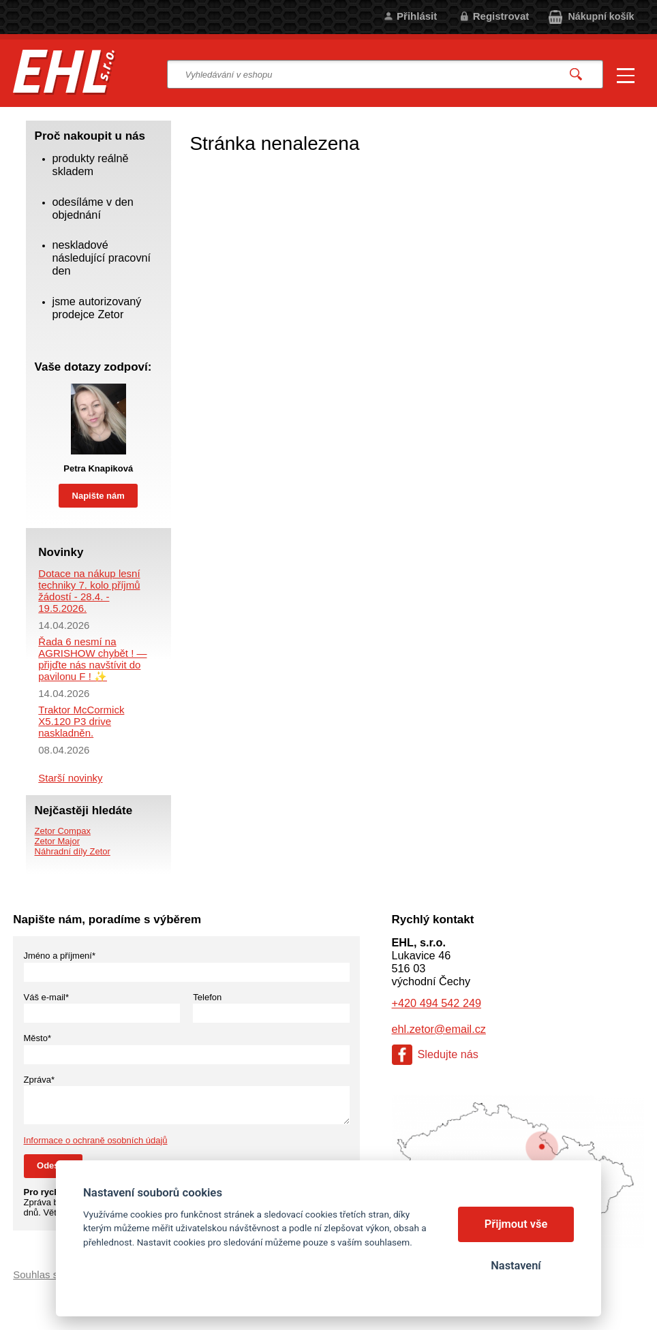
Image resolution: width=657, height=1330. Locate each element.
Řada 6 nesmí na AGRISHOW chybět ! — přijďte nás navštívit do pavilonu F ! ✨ (92, 659)
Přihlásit (417, 16)
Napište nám (98, 496)
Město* (37, 1038)
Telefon (207, 997)
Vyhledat (576, 74)
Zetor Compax (63, 831)
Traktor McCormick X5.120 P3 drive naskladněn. (81, 721)
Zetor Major (57, 841)
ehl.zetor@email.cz (439, 1029)
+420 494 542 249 (436, 1003)
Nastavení (515, 1265)
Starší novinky (70, 778)
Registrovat (501, 16)
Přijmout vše (516, 1224)
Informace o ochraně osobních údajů (96, 1140)
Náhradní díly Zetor (72, 851)
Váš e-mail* (46, 997)
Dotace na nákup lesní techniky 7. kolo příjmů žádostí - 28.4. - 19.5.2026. (89, 591)
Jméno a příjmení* (60, 955)
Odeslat (53, 1165)
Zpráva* (39, 1079)
